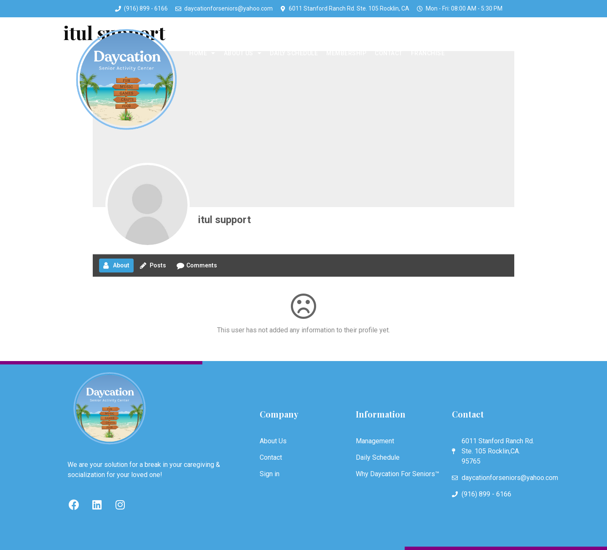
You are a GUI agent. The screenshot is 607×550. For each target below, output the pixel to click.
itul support (224, 220)
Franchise (428, 53)
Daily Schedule (294, 53)
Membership (346, 53)
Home (202, 53)
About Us (243, 53)
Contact (389, 53)
